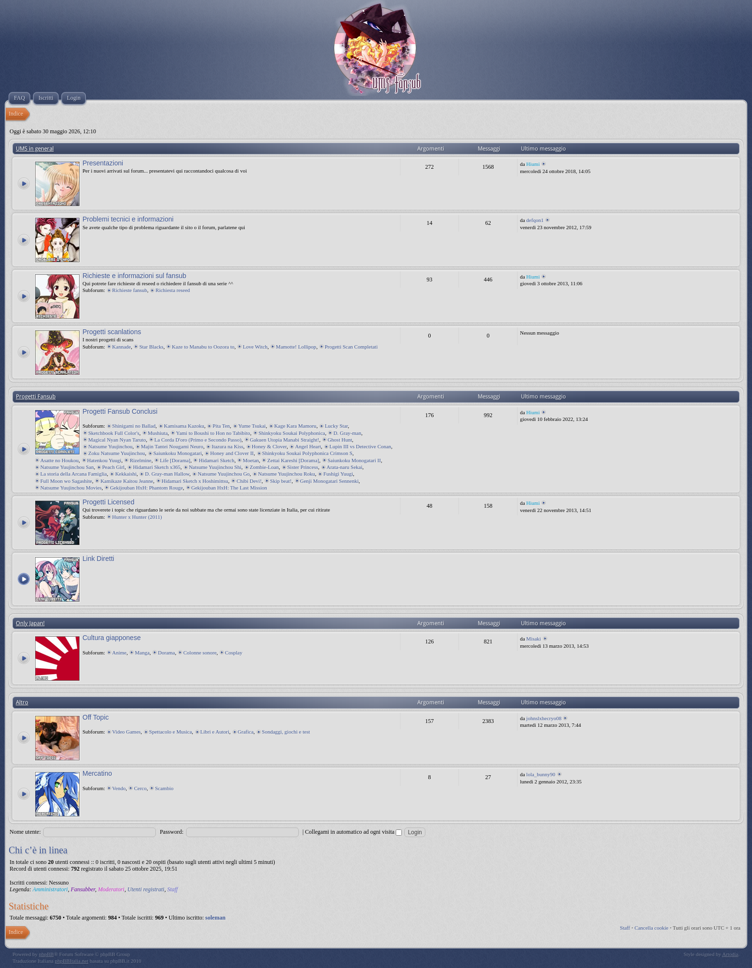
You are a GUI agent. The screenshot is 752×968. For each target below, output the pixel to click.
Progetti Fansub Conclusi (119, 411)
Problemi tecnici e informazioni (128, 219)
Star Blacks (151, 347)
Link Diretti (98, 558)
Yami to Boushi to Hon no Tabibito (213, 433)
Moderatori (111, 889)
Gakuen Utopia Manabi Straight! (284, 440)
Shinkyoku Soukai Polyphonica (291, 433)
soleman (215, 917)
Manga (142, 652)
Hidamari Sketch (216, 460)
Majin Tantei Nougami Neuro (172, 446)
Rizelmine (140, 460)
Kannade (121, 347)
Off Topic (95, 717)
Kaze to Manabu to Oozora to (203, 347)
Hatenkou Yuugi (104, 460)
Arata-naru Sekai (345, 467)
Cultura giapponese (111, 637)
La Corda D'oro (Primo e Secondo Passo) (198, 440)
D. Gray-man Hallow (167, 474)
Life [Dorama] (175, 460)
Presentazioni (102, 163)
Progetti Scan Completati (351, 347)
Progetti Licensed (108, 502)
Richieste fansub (129, 290)
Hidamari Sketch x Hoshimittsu (195, 481)
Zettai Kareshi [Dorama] (293, 460)
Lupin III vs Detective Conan (360, 446)
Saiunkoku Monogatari (177, 453)
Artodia (730, 954)
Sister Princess (302, 467)
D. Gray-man (347, 433)
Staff (172, 889)
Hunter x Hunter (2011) (137, 517)
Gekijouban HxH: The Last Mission (229, 487)
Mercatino (97, 773)
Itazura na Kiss (227, 446)
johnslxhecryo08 (543, 718)
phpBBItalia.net (71, 961)
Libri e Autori (215, 732)
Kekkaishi (126, 474)
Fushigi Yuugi (338, 474)
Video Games (126, 732)
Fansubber (82, 889)
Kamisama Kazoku (184, 426)
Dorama (166, 652)
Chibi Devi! (248, 481)
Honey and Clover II (232, 453)
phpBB (46, 954)
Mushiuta (158, 433)
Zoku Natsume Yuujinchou (116, 453)
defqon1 (534, 220)
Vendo (119, 788)
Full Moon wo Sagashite (66, 481)
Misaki (533, 638)
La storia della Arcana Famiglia (73, 474)
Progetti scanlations (111, 332)
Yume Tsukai (252, 426)
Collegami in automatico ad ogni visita (353, 831)
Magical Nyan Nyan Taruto (117, 440)
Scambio (164, 788)
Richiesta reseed (172, 290)
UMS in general (35, 148)
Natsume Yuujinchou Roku (286, 474)
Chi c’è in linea (38, 850)
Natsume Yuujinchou (110, 446)
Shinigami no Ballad (133, 426)
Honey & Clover (269, 446)
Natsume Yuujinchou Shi (215, 467)
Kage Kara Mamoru (295, 426)
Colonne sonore (199, 652)
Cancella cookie (651, 928)
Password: (171, 831)
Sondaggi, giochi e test (286, 732)
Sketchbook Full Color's (114, 433)
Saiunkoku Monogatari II (354, 460)
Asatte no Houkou (59, 460)
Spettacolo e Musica (170, 732)
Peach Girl (113, 467)
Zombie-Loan (264, 467)
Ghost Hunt (340, 440)
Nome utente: (25, 831)
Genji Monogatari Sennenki (329, 481)
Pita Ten (221, 426)
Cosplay (233, 652)
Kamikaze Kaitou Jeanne (126, 481)
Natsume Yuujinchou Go (223, 474)
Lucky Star (336, 426)
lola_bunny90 (540, 774)
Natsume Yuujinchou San (67, 467)
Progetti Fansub (36, 396)
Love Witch (255, 347)
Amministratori (50, 889)
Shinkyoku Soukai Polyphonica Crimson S (307, 453)
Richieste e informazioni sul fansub (134, 276)
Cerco (140, 788)
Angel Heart (308, 446)
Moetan (251, 460)
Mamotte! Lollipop (296, 347)
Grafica (246, 732)
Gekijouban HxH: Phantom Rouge (146, 487)
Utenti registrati (145, 889)
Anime (119, 652)
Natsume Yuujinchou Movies (71, 487)
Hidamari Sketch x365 (156, 467)
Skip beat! (281, 481)
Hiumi (533, 164)
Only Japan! (30, 623)
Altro (22, 702)
